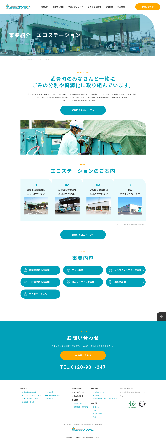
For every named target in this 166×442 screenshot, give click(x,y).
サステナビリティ (75, 7)
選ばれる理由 (58, 7)
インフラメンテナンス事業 (31, 395)
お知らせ (94, 403)
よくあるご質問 (94, 7)
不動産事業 (49, 399)
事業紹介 (44, 7)
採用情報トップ (98, 392)
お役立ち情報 (97, 413)
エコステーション (28, 402)
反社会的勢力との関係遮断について (133, 392)
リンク (122, 396)
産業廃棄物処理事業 (29, 392)
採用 (94, 417)
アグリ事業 (49, 392)
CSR (94, 410)
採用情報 (121, 7)
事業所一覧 (77, 404)
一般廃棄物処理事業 (52, 395)
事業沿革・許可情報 (80, 407)
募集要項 (96, 395)
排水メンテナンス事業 (30, 399)
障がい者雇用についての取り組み (105, 399)
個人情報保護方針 (126, 388)
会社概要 (109, 7)
